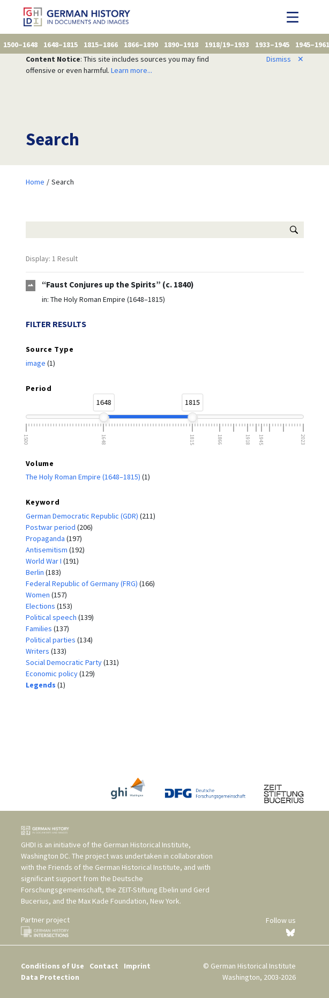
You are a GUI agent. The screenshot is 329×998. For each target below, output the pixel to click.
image (36, 363)
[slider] (103, 417)
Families (40, 628)
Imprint (137, 966)
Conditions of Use (52, 966)
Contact (103, 966)
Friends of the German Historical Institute (114, 867)
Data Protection (50, 977)
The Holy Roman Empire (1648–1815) (107, 299)
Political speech (52, 617)
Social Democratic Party (64, 662)
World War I (44, 561)
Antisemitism (47, 550)
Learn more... (131, 70)
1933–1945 (272, 44)
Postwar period (51, 527)
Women (38, 595)
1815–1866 (101, 44)
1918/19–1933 (227, 44)
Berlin (36, 572)
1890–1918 (181, 44)
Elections (41, 606)
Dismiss (285, 59)
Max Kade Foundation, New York (129, 901)
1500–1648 (20, 44)
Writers (38, 651)
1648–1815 (60, 44)
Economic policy (52, 673)
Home (35, 182)
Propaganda (46, 538)
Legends (41, 685)
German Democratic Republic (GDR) (83, 516)
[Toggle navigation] (295, 17)
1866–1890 (141, 44)
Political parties (51, 640)
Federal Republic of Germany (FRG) (82, 583)
